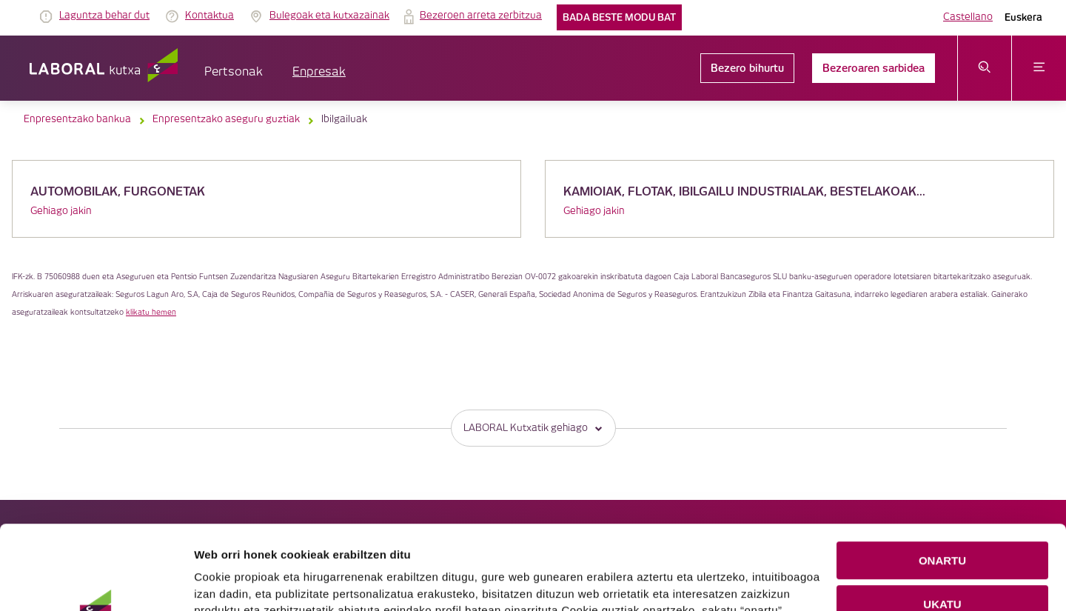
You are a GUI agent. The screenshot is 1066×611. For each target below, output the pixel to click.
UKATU (942, 525)
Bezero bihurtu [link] (747, 68)
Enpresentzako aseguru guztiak (226, 119)
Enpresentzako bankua (77, 119)
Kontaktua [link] (209, 15)
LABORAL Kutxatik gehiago (533, 427)
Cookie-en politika (507, 564)
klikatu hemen (151, 312)
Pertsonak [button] (233, 72)
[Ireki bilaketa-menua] (985, 68)
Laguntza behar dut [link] (104, 15)
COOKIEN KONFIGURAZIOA (942, 568)
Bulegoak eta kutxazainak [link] (329, 15)
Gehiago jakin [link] (61, 211)
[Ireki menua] (1039, 68)
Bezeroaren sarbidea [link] (873, 68)
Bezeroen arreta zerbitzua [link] (481, 15)
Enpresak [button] (319, 72)
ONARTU (942, 481)
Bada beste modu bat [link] (619, 17)
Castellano (968, 17)
